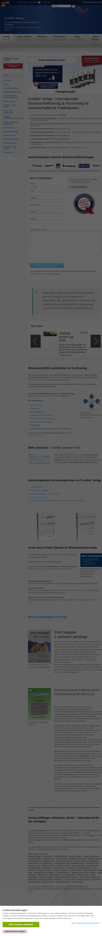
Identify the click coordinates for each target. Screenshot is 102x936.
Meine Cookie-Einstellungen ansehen (85, 923)
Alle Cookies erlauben (21, 924)
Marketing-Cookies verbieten (15, 931)
